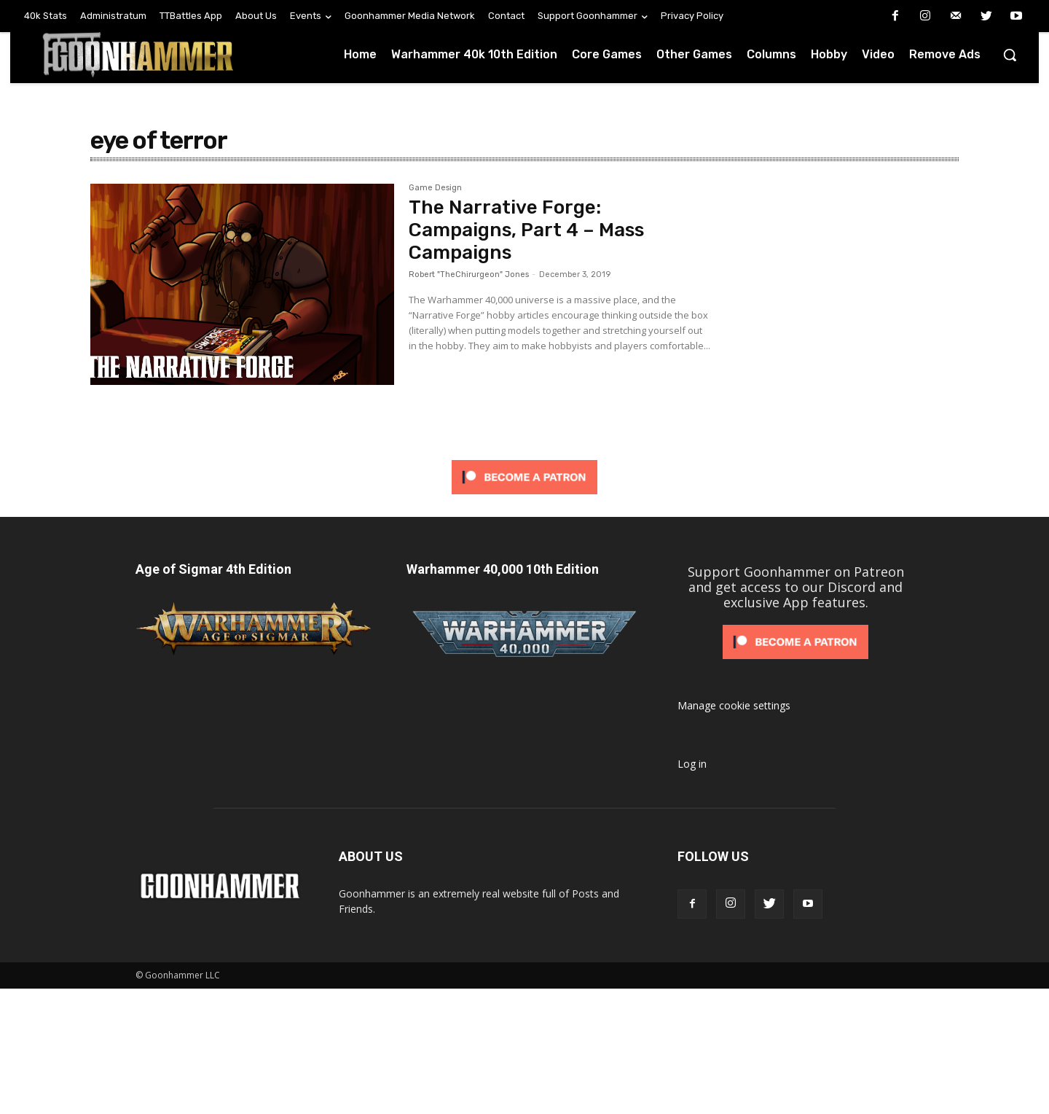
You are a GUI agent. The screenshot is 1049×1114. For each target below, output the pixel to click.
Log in (692, 764)
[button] (1010, 55)
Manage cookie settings (733, 705)
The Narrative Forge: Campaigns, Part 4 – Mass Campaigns (526, 230)
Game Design (435, 188)
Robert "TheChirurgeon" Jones (469, 274)
